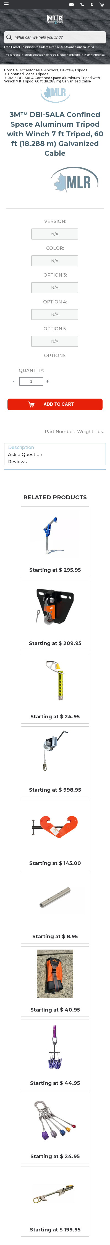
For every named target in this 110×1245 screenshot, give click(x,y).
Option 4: (55, 302)
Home (9, 70)
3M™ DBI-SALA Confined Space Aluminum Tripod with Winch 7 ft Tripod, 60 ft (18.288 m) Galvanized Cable (52, 79)
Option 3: (55, 275)
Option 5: (55, 328)
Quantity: (31, 370)
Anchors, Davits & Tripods (65, 70)
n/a (54, 234)
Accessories (29, 70)
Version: (55, 221)
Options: (55, 355)
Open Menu (6, 4)
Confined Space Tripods (28, 74)
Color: (55, 248)
